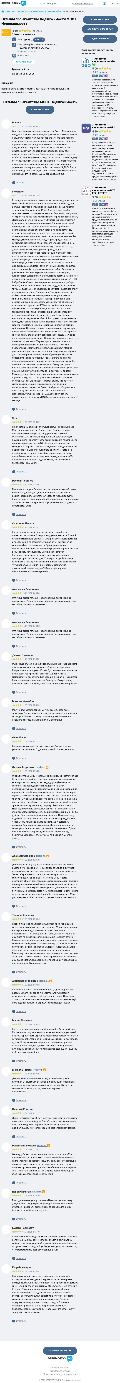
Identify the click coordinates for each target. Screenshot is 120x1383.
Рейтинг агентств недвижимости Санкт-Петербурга (39, 11)
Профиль (42, 767)
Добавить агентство (82, 3)
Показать (39, 40)
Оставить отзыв (40, 110)
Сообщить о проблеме (100, 29)
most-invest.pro (25, 55)
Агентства (9, 11)
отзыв (37, 31)
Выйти (115, 3)
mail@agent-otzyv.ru (60, 1371)
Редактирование (100, 39)
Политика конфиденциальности (60, 1374)
